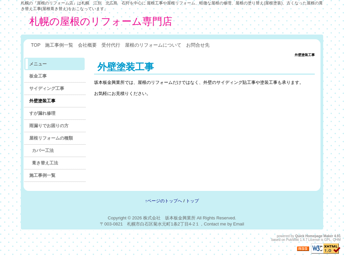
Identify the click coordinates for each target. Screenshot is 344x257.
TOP (35, 45)
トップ (192, 200)
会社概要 (87, 45)
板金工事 (38, 76)
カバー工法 (43, 150)
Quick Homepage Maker (314, 236)
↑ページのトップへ (163, 200)
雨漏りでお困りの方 (49, 125)
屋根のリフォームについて (153, 45)
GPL (327, 240)
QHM (337, 240)
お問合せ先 (198, 45)
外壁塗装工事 (42, 100)
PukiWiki (292, 240)
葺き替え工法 (45, 162)
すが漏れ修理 (42, 113)
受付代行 (110, 45)
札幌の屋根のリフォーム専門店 (100, 21)
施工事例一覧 (59, 45)
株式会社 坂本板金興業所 (169, 217)
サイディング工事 (46, 88)
